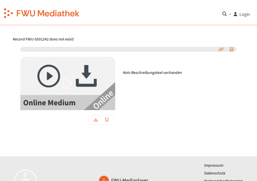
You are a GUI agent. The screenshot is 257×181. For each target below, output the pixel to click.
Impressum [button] (213, 165)
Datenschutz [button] (214, 172)
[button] (42, 12)
